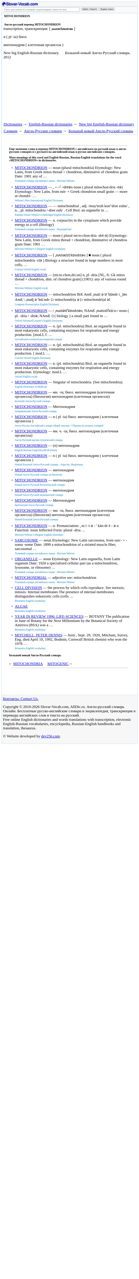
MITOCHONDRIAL (31, 577)
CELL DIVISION (28, 588)
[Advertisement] (59, 90)
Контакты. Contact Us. (20, 699)
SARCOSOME (26, 540)
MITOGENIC (58, 664)
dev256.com (50, 736)
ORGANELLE (26, 559)
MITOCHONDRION (31, 168)
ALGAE (21, 606)
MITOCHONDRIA (28, 664)
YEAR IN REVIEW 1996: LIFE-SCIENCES (49, 616)
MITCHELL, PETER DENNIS (38, 635)
